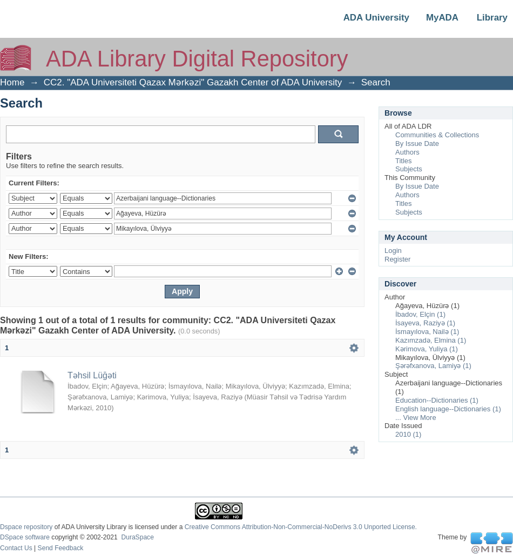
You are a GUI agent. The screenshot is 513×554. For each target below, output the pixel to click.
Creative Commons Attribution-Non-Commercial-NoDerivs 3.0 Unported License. (301, 527)
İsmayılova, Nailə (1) (427, 332)
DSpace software (25, 537)
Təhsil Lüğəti (92, 375)
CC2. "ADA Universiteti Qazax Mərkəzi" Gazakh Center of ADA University (193, 82)
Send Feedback (61, 548)
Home (12, 82)
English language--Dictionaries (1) (448, 409)
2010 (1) (408, 434)
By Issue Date (417, 143)
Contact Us (16, 548)
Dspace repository (26, 527)
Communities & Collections (437, 135)
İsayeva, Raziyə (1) (425, 323)
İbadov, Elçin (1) (420, 314)
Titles (403, 161)
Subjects (408, 169)
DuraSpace (137, 537)
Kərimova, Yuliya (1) (426, 349)
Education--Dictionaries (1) (436, 400)
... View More (415, 417)
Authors (407, 152)
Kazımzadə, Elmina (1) (430, 340)
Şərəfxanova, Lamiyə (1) (433, 366)
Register (397, 259)
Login (393, 250)
